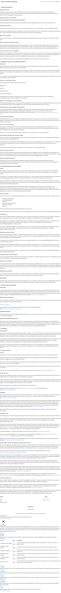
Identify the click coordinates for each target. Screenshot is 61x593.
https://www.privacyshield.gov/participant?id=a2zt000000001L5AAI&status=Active (14, 452)
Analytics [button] (1, 575)
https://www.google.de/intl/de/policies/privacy (48, 370)
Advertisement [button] (2, 581)
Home (39, 1)
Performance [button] (2, 571)
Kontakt (48, 1)
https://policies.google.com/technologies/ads (8, 475)
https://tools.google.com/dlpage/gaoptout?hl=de (39, 294)
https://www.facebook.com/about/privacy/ (44, 431)
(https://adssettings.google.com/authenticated (11, 476)
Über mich (44, 1)
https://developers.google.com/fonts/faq (29, 388)
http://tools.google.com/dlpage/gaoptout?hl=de (25, 470)
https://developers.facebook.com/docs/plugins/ (10, 397)
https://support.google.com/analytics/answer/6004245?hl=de (13, 308)
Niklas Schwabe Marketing (9, 1)
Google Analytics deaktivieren (5, 304)
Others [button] (1, 587)
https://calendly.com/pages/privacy (38, 488)
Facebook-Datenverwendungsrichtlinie (8, 427)
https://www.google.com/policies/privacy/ (10, 389)
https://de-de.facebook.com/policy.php (38, 406)
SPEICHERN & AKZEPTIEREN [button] (5, 592)
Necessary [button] (2, 534)
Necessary (3, 535)
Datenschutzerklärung (55, 1)
